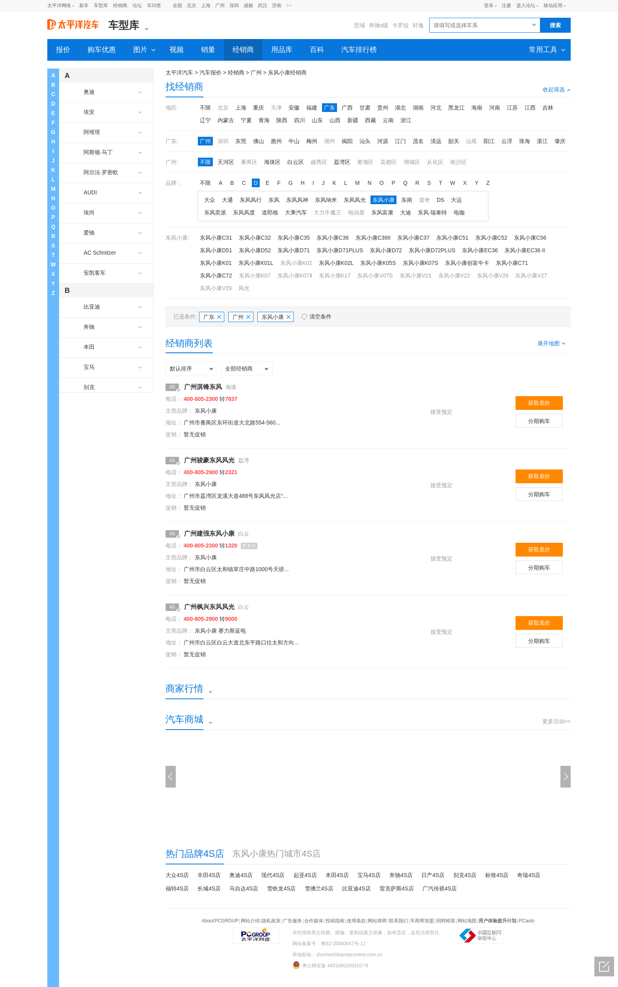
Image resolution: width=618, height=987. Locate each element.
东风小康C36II (373, 238)
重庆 (258, 107)
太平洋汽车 (179, 72)
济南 (276, 5)
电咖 (459, 212)
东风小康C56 (530, 238)
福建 (311, 107)
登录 (488, 5)
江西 (530, 107)
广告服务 (292, 921)
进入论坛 (525, 5)
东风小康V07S (375, 275)
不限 (205, 107)
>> (289, 5)
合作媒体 (313, 921)
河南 (494, 107)
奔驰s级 (378, 25)
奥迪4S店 (241, 875)
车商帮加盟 (422, 921)
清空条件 (320, 316)
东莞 (240, 141)
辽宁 (205, 120)
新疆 (352, 120)
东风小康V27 (531, 275)
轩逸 (418, 25)
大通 (227, 200)
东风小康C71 (512, 263)
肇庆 (560, 141)
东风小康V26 (493, 275)
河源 (382, 141)
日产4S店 (433, 875)
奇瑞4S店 (528, 875)
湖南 (418, 107)
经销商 (120, 5)
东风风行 (251, 200)
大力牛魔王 (327, 212)
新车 (84, 5)
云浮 (506, 141)
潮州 (329, 141)
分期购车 (539, 421)
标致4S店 (496, 875)
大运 (456, 200)
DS (440, 200)
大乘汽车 (296, 212)
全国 (177, 5)
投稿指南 (335, 921)
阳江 (489, 141)
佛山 (258, 141)
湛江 (542, 141)
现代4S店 (273, 875)
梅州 (311, 141)
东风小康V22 (454, 275)
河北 (435, 107)
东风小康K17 (335, 275)
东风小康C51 (452, 238)
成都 (248, 5)
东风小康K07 (255, 275)
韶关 (453, 141)
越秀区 (319, 162)
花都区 (388, 162)
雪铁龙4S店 (281, 888)
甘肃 (364, 107)
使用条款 (356, 921)
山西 (335, 120)
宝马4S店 (369, 875)
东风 (273, 200)
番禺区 (249, 162)
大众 (209, 200)
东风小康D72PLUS (432, 250)
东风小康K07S (420, 263)
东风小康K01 (216, 263)
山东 (317, 120)
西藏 (370, 120)
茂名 (418, 141)
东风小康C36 (332, 238)
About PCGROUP (220, 921)
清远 (435, 141)
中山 (294, 141)
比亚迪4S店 (356, 888)
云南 (388, 120)
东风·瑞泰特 (432, 212)
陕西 (281, 120)
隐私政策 (271, 921)
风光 (243, 288)
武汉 (262, 5)
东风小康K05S (378, 263)
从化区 (435, 162)
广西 (347, 107)
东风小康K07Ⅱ (294, 275)
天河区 (226, 162)
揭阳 (347, 141)
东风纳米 (326, 200)
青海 (264, 120)
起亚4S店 (305, 875)
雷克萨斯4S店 (397, 888)
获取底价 (539, 403)
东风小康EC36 (480, 250)
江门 (400, 141)
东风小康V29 (216, 288)
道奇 (424, 200)
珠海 (524, 141)
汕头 (364, 141)
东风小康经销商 (287, 72)
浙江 (405, 120)
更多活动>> (556, 721)
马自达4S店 (243, 888)
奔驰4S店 (401, 875)
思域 (359, 25)
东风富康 (382, 212)
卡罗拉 (400, 25)
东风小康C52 (491, 238)
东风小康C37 (413, 238)
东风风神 (297, 200)
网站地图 (467, 921)
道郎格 (270, 212)
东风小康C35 (293, 238)
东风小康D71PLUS (339, 250)
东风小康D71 (293, 250)
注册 (506, 5)
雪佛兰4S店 (319, 888)
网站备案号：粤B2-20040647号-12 (328, 943)
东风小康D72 (386, 250)
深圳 (234, 5)
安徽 (294, 107)
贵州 (382, 107)
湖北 (400, 107)
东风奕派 (215, 212)
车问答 (154, 5)
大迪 (405, 212)
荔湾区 (342, 162)
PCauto (526, 921)
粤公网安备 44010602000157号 (330, 965)
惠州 (276, 141)
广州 (220, 5)
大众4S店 (177, 875)
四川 (299, 120)
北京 (191, 5)
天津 (276, 107)
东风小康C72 (216, 275)
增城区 (412, 162)
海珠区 (272, 162)
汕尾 (471, 141)
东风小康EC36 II (524, 250)
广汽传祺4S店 (440, 888)
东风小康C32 (255, 238)
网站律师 (377, 921)
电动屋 (356, 212)
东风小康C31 (216, 238)
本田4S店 (337, 875)
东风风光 (355, 200)
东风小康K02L (336, 263)
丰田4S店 (209, 875)
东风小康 (383, 200)
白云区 (295, 162)
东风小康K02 (296, 263)
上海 (205, 5)
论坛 (137, 5)
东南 (406, 200)
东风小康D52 (255, 250)
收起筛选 (557, 89)
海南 (476, 107)
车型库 (101, 5)
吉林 (547, 107)
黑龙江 (456, 107)
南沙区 (458, 162)
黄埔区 (365, 162)
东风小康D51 (216, 250)
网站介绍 (250, 921)
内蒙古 (226, 120)
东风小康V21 (416, 275)
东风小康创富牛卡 (467, 263)
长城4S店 (209, 888)
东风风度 (244, 212)
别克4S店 (465, 875)
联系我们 (398, 921)
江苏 (512, 107)
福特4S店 (177, 888)
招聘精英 (445, 921)
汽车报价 (210, 72)
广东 (329, 107)
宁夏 (246, 120)
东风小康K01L (256, 263)
